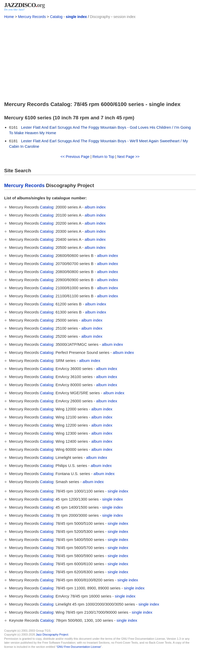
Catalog (56, 17)
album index (95, 207)
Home (9, 17)
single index (76, 17)
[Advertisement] (100, 58)
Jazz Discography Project (52, 634)
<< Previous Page (74, 157)
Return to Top (103, 157)
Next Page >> (128, 157)
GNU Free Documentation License (79, 646)
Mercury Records (32, 17)
